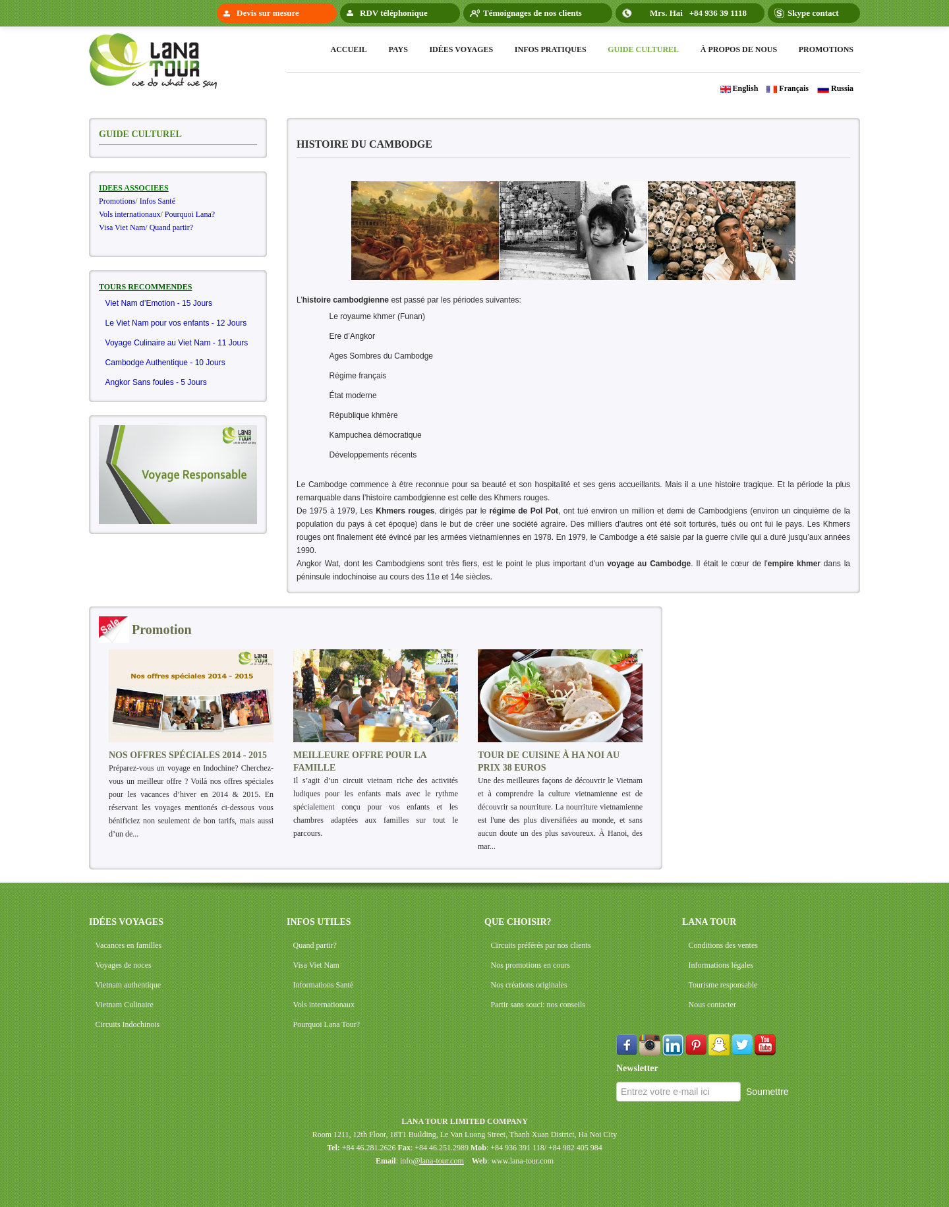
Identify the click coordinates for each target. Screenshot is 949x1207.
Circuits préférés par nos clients (541, 945)
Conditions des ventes (723, 945)
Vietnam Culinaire (125, 1004)
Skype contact (813, 13)
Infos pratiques (551, 49)
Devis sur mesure (268, 13)
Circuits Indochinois (128, 1024)
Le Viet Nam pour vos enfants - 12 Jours (176, 323)
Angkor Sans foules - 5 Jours (156, 382)
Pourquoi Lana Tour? (326, 1024)
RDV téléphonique (394, 13)
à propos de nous (739, 49)
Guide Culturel (643, 49)
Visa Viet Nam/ (123, 227)
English (739, 88)
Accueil (349, 49)
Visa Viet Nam (316, 965)
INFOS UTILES (319, 922)
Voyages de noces (124, 965)
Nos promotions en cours (530, 965)
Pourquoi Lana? (190, 214)
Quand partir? (171, 227)
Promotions (826, 49)
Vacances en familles (129, 945)
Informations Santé (323, 984)
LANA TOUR (709, 922)
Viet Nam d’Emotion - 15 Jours (159, 303)
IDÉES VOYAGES (126, 922)
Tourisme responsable (723, 984)
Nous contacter (712, 1004)
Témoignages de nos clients (532, 13)
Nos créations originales (529, 984)
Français (787, 88)
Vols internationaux (129, 214)
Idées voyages (461, 49)
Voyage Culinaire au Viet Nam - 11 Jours (176, 342)
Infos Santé (157, 201)
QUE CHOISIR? (518, 922)
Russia (835, 88)
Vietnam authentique (128, 984)
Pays (397, 49)
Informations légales (721, 965)
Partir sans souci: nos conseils (538, 1004)
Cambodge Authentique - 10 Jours (165, 362)
